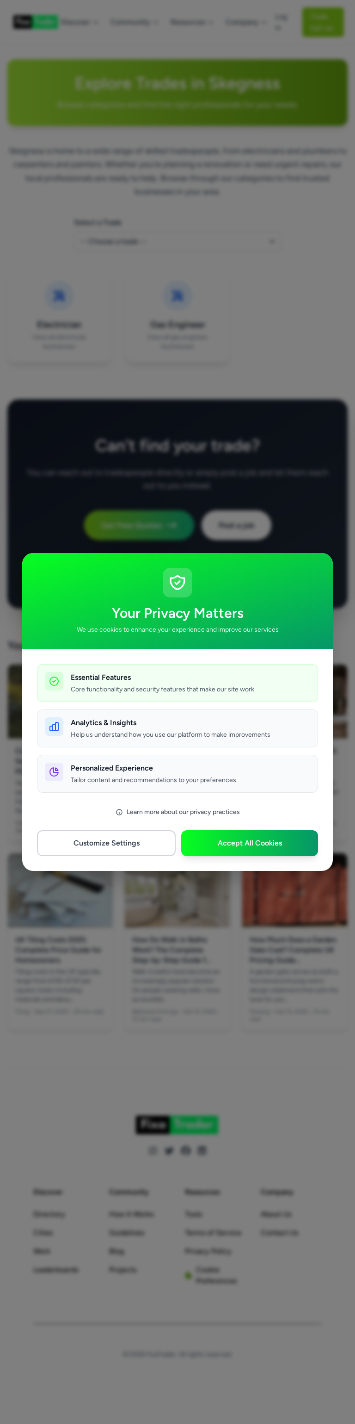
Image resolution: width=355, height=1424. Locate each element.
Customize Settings (106, 843)
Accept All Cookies (250, 843)
